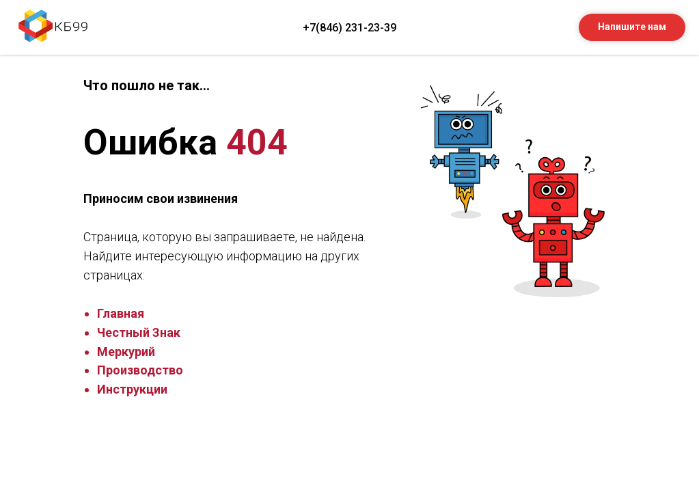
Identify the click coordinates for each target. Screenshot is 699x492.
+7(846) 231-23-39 (349, 27)
